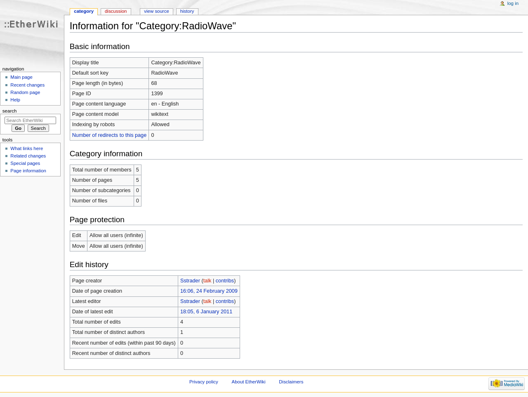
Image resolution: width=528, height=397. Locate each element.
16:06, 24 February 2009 (209, 291)
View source (156, 11)
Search (9, 110)
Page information (28, 170)
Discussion (116, 11)
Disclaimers (291, 381)
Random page (25, 92)
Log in (513, 3)
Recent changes (27, 84)
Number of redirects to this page (109, 135)
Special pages (25, 163)
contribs (225, 281)
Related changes (28, 155)
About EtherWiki (249, 381)
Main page (21, 77)
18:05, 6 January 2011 (206, 312)
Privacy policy (203, 381)
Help (15, 99)
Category (84, 11)
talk (207, 281)
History (187, 11)
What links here (26, 148)
